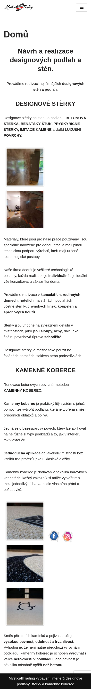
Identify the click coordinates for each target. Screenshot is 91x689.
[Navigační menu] (81, 7)
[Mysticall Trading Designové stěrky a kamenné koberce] (18, 7)
